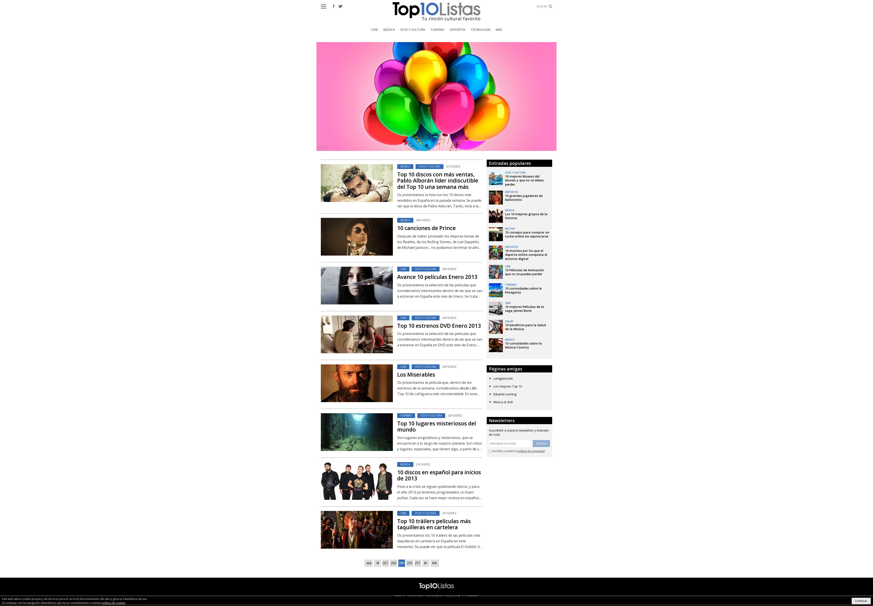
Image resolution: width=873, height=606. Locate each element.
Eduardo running (504, 394)
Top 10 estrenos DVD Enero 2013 (439, 325)
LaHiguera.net (503, 378)
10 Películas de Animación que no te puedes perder (524, 272)
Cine (374, 29)
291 (418, 562)
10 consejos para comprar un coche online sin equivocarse (527, 234)
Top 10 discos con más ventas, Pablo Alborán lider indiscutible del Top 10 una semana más (437, 180)
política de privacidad (531, 451)
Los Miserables (416, 374)
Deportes (458, 29)
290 (409, 562)
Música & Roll (503, 402)
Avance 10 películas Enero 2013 (437, 276)
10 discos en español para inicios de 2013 (439, 475)
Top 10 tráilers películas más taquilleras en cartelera (434, 524)
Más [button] (499, 29)
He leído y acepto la (517, 451)
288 (393, 562)
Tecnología (480, 29)
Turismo (437, 29)
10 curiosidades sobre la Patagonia (523, 290)
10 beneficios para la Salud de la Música (525, 327)
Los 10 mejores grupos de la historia (526, 216)
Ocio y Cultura (412, 29)
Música (389, 29)
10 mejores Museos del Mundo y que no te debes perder (524, 180)
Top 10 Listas (436, 11)
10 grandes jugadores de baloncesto (524, 198)
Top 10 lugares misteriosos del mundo (436, 426)
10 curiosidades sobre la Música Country (523, 345)
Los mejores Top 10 (507, 386)
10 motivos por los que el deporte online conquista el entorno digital (526, 255)
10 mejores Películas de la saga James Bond (524, 309)
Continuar (861, 601)
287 (385, 562)
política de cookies (113, 603)
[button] (323, 6)
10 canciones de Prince (426, 228)
